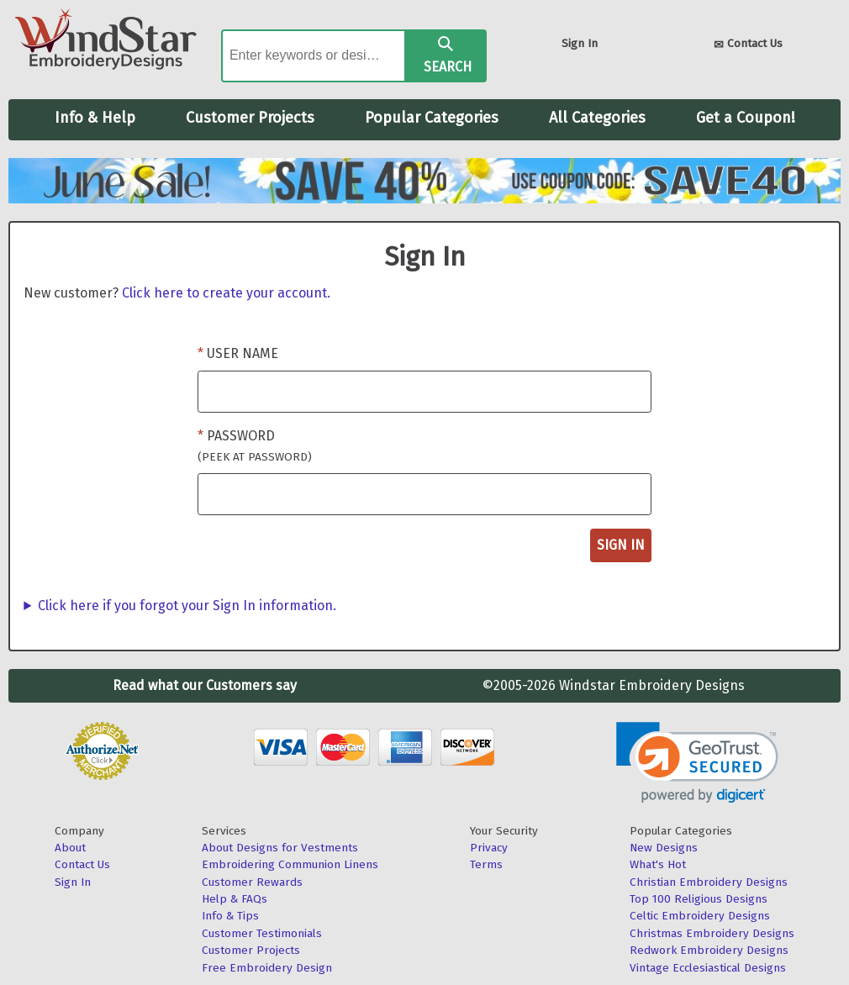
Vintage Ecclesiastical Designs (708, 968)
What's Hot (658, 864)
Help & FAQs (234, 899)
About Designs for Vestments (280, 847)
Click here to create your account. (226, 293)
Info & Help (95, 117)
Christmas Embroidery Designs (712, 933)
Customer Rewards (252, 882)
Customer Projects (250, 117)
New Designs (664, 847)
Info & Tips (230, 916)
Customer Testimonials (262, 933)
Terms (486, 864)
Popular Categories (431, 117)
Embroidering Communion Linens (290, 864)
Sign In (580, 43)
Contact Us (748, 45)
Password (255, 446)
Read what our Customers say (205, 685)
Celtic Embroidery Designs (700, 916)
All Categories (597, 117)
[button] (697, 762)
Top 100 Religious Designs (698, 899)
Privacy (489, 847)
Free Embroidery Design (267, 968)
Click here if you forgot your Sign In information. (187, 606)
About (70, 847)
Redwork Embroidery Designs (709, 950)
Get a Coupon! (745, 117)
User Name (242, 353)
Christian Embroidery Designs (709, 882)
